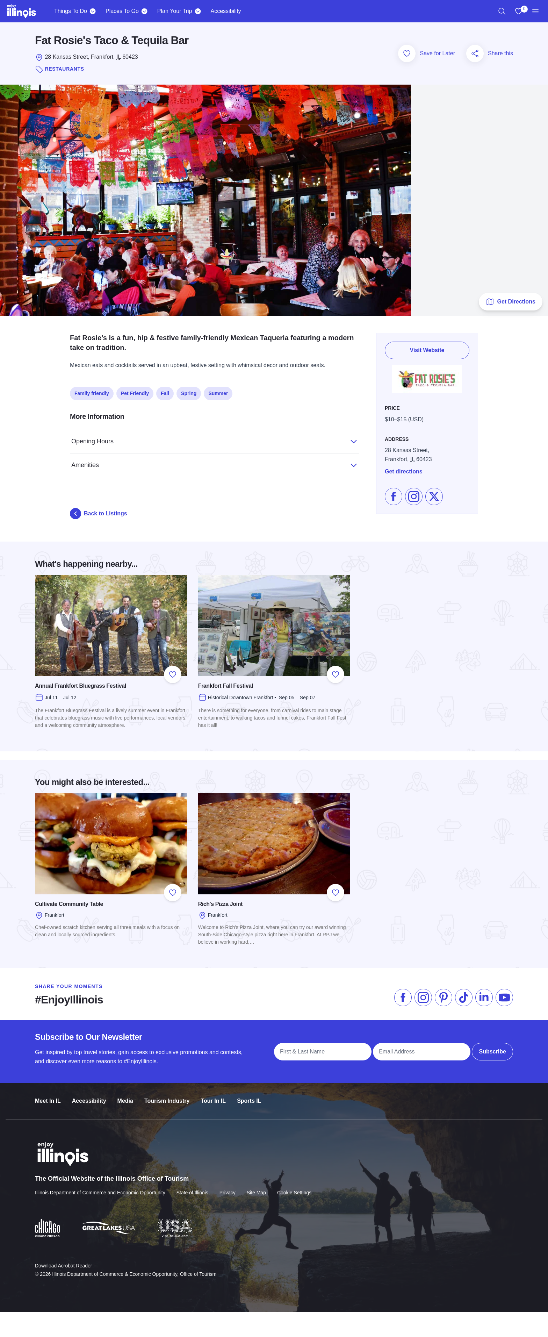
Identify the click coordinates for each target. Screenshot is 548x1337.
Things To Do (70, 11)
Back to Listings (98, 513)
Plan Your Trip (174, 11)
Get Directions (510, 302)
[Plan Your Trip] (197, 11)
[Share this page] (475, 53)
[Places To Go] (144, 11)
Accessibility (225, 11)
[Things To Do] (92, 11)
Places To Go (122, 11)
